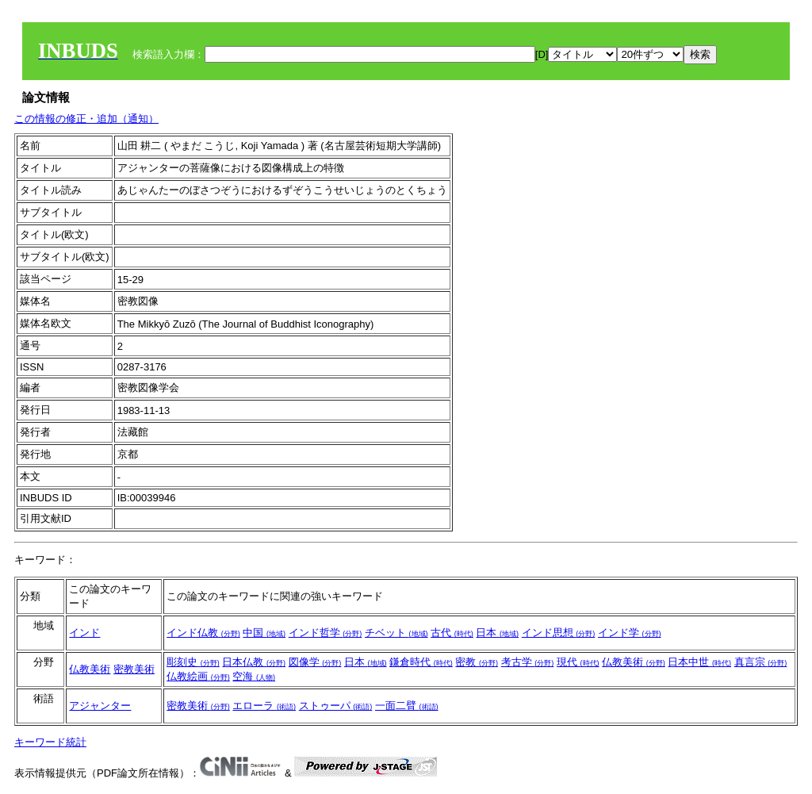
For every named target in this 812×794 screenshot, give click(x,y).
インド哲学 (325, 633)
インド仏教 (203, 633)
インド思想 (559, 633)
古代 (452, 633)
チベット (396, 633)
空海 (253, 676)
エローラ (264, 706)
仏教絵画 (198, 676)
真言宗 (760, 662)
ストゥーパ (336, 706)
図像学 (315, 662)
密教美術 (134, 669)
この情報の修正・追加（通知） (86, 119)
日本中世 (699, 662)
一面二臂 (407, 706)
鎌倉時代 (421, 662)
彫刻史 (193, 662)
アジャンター (100, 706)
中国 (264, 633)
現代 (578, 662)
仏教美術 (89, 669)
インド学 (629, 633)
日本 (497, 633)
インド (84, 633)
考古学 (527, 662)
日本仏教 (253, 662)
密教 (476, 662)
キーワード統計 (50, 742)
